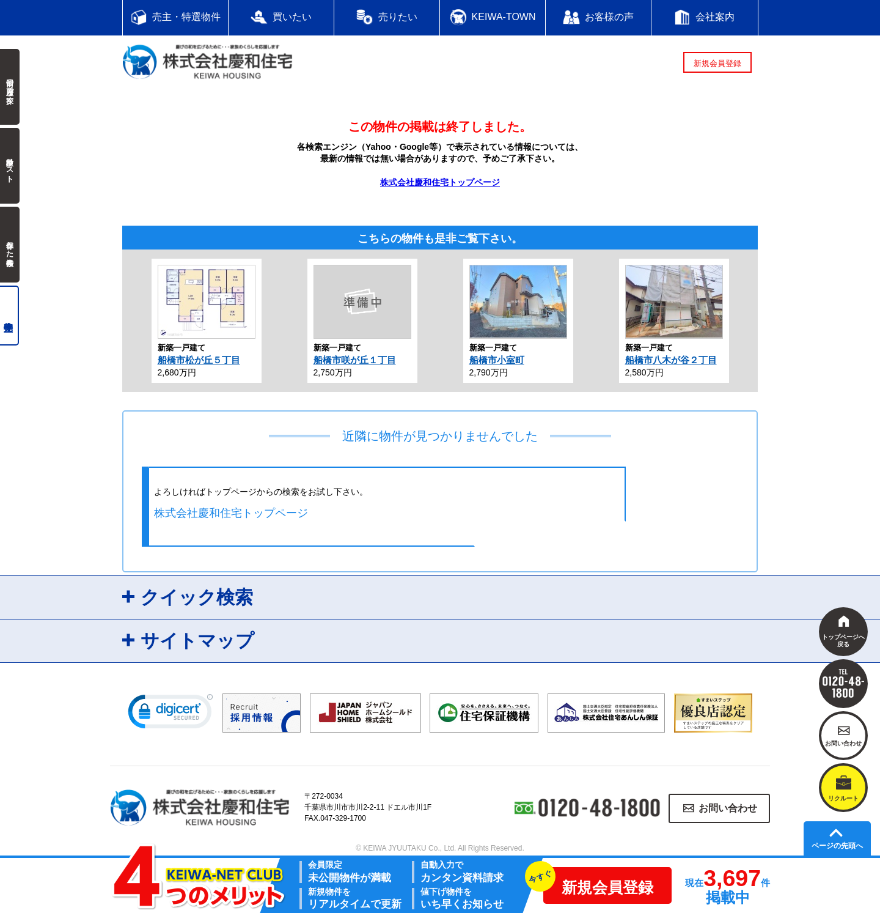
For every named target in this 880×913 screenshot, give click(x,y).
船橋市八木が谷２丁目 (671, 360)
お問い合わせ (727, 808)
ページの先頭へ (837, 845)
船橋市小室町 (496, 360)
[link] (170, 714)
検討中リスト (10, 166)
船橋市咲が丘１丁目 (355, 360)
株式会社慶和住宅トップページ (440, 182)
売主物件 (9, 316)
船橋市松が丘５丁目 (199, 360)
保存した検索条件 (10, 244)
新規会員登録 (717, 63)
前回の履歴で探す (10, 87)
